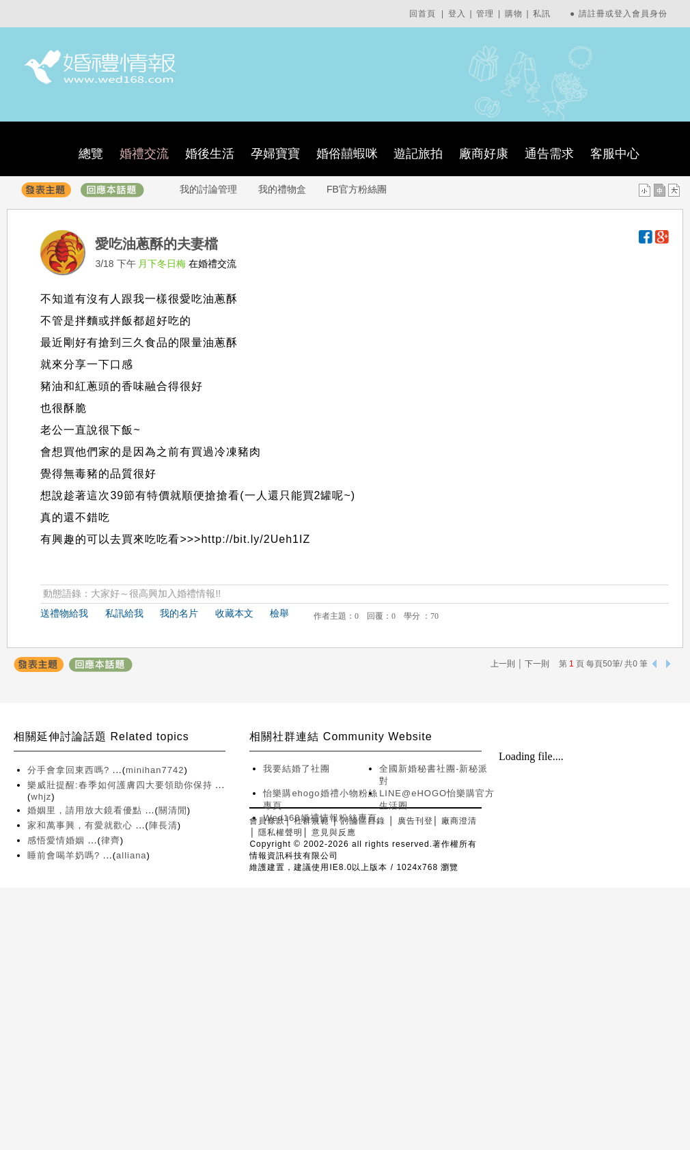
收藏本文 (234, 613)
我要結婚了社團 (296, 768)
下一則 (537, 664)
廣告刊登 (415, 821)
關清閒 (172, 810)
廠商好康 (483, 153)
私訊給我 (124, 613)
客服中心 (614, 153)
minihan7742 (155, 770)
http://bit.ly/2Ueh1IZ (255, 539)
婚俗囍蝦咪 (347, 153)
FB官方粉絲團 (357, 189)
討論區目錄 (363, 821)
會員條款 (267, 821)
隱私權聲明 (280, 832)
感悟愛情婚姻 (57, 840)
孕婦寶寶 (275, 153)
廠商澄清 (459, 821)
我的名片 (179, 613)
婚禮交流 (144, 153)
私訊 (542, 13)
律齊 (110, 840)
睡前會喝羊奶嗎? (65, 855)
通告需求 (549, 153)
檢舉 (279, 613)
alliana (131, 855)
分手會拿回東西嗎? (70, 770)
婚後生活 (209, 153)
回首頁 (422, 13)
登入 (457, 13)
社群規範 (311, 821)
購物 (514, 13)
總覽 (91, 153)
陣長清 (163, 825)
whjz (41, 796)
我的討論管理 (208, 189)
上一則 (503, 664)
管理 (485, 13)
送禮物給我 (64, 613)
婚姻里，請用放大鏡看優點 (86, 810)
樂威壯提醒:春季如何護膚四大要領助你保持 (121, 785)
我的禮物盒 (282, 189)
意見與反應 (334, 832)
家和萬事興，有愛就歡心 (81, 825)
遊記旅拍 (418, 153)
